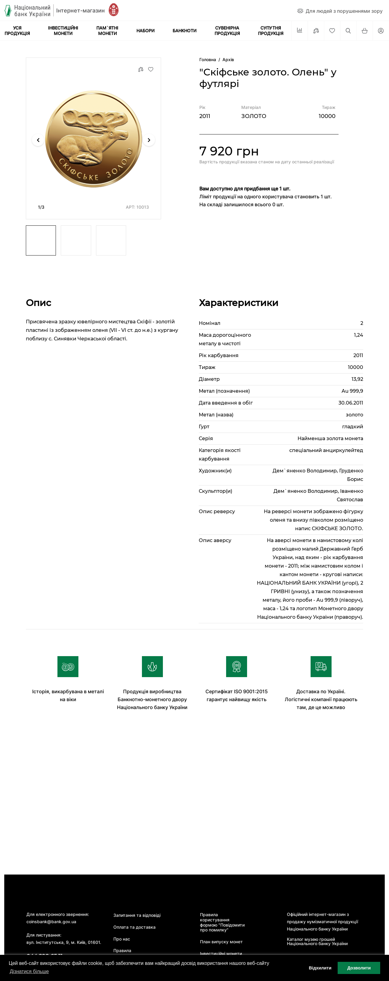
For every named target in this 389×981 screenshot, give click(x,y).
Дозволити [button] (359, 967)
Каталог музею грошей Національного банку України (317, 941)
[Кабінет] (381, 30)
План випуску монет (221, 941)
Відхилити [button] (320, 967)
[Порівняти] (316, 30)
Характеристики (238, 302)
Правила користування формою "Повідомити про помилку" (222, 922)
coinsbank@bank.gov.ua (51, 921)
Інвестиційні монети (221, 953)
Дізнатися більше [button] (29, 971)
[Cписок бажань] (332, 30)
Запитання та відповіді (136, 915)
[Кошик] (364, 30)
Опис (38, 302)
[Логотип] (55, 10)
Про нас (121, 939)
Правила (122, 950)
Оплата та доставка (134, 927)
